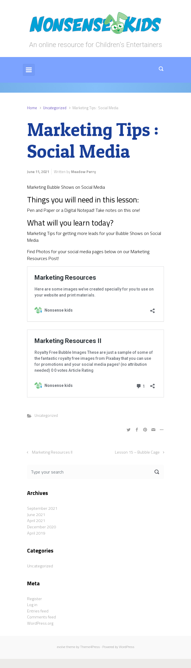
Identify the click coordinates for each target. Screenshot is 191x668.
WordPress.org (40, 623)
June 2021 (36, 514)
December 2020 (41, 527)
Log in (32, 605)
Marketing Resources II (52, 452)
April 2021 (36, 520)
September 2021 (42, 508)
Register (34, 599)
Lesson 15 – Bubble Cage (137, 452)
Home (32, 108)
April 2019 (36, 533)
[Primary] (29, 70)
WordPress (126, 647)
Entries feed (37, 611)
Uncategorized (54, 108)
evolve (61, 647)
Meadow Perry (83, 171)
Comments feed (41, 617)
